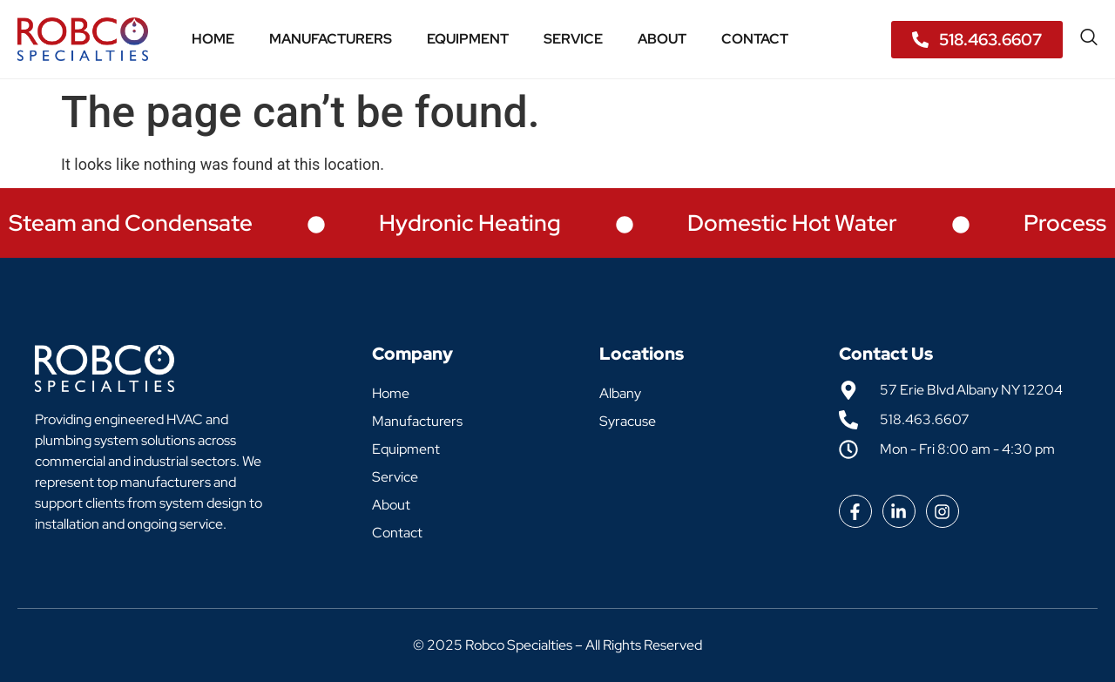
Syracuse (627, 421)
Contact (754, 39)
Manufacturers (330, 39)
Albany (620, 393)
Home (213, 39)
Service (573, 39)
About (662, 39)
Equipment (468, 39)
